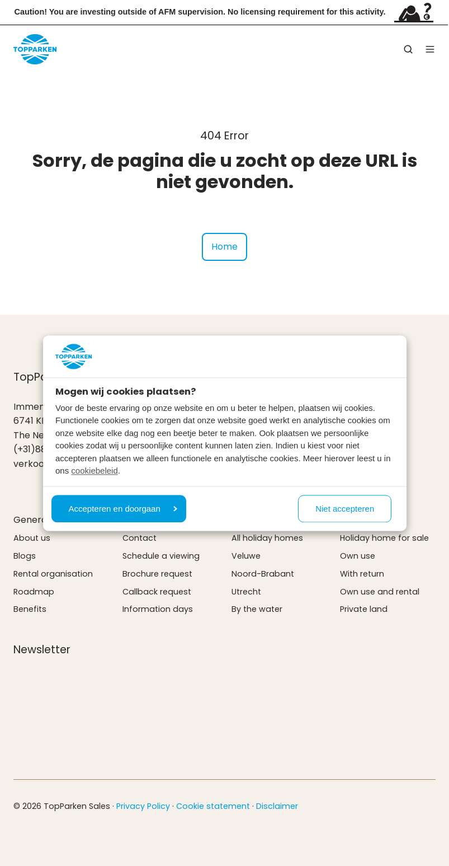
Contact (139, 538)
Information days (157, 609)
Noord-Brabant (262, 573)
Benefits (29, 609)
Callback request (156, 591)
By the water (256, 609)
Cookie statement (213, 806)
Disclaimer (277, 806)
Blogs (24, 555)
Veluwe (246, 555)
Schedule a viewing (161, 555)
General (31, 519)
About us (31, 538)
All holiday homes (267, 538)
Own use (357, 555)
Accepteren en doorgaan (123, 508)
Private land (363, 609)
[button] (408, 49)
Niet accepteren (344, 508)
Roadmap (33, 591)
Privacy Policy (143, 806)
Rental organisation (53, 573)
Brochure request (157, 573)
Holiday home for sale (384, 538)
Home (224, 246)
